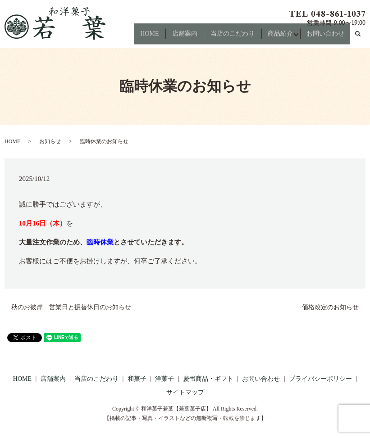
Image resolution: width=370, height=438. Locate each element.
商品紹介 (278, 37)
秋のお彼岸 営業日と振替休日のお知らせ (71, 307)
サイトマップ (185, 392)
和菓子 (137, 378)
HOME (141, 37)
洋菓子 (164, 378)
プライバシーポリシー (320, 378)
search (361, 37)
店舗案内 (179, 37)
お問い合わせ (327, 37)
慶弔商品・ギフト (208, 378)
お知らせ (50, 141)
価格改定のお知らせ (330, 307)
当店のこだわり (228, 37)
